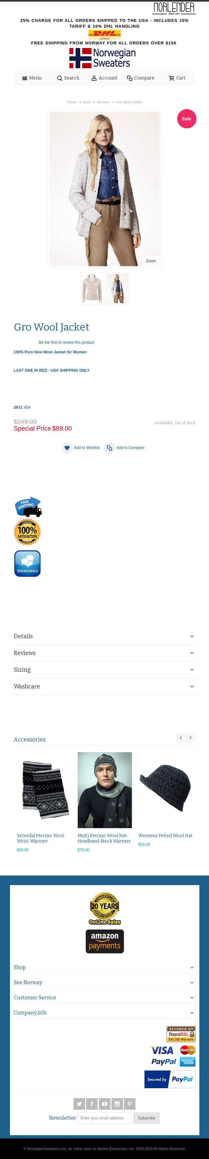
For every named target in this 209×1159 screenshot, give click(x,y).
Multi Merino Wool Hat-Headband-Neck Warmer (104, 838)
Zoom (151, 261)
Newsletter (62, 1118)
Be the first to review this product (67, 342)
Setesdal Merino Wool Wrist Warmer (40, 838)
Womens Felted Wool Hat (165, 835)
